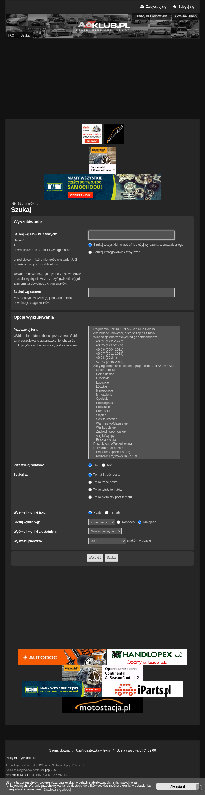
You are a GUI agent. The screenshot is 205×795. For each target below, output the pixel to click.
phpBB (37, 765)
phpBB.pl (50, 770)
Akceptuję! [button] (177, 786)
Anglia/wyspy (134, 436)
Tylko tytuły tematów (105, 489)
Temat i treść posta (104, 475)
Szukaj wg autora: (27, 292)
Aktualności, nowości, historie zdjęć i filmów (134, 333)
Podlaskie (134, 407)
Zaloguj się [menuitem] (183, 7)
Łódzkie (134, 387)
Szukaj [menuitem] (25, 35)
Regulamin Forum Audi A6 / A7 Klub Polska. (134, 329)
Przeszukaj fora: (26, 330)
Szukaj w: (21, 475)
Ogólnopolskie (134, 370)
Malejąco (147, 522)
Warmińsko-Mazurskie (134, 424)
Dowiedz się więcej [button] (57, 790)
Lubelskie (134, 378)
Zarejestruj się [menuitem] (152, 7)
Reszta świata (134, 440)
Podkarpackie (134, 403)
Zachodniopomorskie (134, 432)
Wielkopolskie (134, 428)
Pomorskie (134, 411)
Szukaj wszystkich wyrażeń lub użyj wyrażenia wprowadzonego (135, 245)
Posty (94, 512)
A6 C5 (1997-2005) (134, 346)
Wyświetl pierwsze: (28, 541)
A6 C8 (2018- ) (134, 358)
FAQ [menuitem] (11, 35)
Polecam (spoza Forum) (134, 452)
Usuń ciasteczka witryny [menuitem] (93, 750)
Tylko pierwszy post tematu (110, 497)
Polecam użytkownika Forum (134, 456)
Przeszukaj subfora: (29, 465)
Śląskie (134, 415)
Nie (107, 465)
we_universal (20, 774)
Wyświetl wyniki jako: (30, 512)
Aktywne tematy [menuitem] (186, 16)
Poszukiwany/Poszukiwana (134, 444)
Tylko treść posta (102, 482)
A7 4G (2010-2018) (134, 362)
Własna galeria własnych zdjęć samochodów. (134, 337)
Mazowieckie (134, 395)
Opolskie (134, 399)
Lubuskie (134, 383)
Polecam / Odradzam (134, 448)
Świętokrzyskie (134, 419)
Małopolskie (134, 391)
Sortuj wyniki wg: (27, 522)
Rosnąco (126, 522)
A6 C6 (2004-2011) (134, 350)
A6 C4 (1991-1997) (134, 342)
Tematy (112, 512)
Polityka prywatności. (21, 758)
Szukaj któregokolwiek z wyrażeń (114, 252)
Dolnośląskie (134, 374)
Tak (93, 465)
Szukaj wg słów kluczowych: (35, 234)
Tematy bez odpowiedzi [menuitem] (151, 16)
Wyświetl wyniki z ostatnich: (35, 532)
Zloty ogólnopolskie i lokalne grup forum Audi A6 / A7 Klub (134, 366)
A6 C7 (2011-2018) (134, 354)
